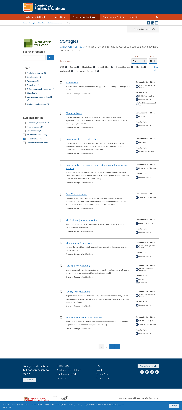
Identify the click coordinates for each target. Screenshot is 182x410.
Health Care (87, 67)
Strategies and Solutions (84, 17)
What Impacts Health (36, 17)
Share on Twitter (152, 22)
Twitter (147, 372)
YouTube (152, 372)
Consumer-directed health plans (82, 139)
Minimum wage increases (79, 242)
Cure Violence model (76, 194)
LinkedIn (157, 372)
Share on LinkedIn (156, 22)
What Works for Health (54, 23)
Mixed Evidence (104, 67)
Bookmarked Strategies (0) (144, 29)
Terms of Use (102, 378)
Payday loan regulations (78, 291)
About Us (134, 17)
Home (25, 23)
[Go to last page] (117, 346)
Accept (174, 406)
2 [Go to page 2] (107, 347)
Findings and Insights (112, 17)
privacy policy (116, 404)
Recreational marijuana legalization (84, 317)
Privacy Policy (102, 374)
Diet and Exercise (123, 67)
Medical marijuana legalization (81, 220)
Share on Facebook (148, 22)
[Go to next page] (112, 346)
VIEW (151, 57)
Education (140, 67)
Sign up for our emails (148, 366)
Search (157, 17)
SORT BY (135, 57)
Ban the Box (72, 82)
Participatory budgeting (78, 265)
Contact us (29, 380)
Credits (99, 369)
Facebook (142, 372)
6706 (62, 67)
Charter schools (73, 113)
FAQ (98, 365)
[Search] (34, 57)
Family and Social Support (86, 71)
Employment (65, 71)
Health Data (59, 17)
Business (73, 67)
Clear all (156, 68)
